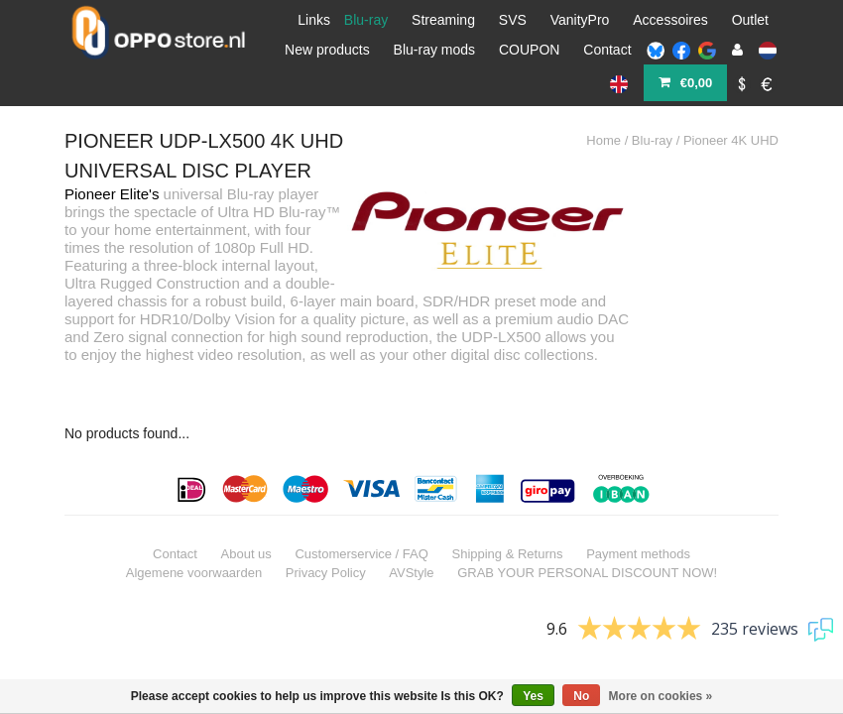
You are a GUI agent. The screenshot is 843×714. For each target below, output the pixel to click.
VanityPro (580, 20)
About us (246, 498)
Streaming (443, 20)
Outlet (750, 20)
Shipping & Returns (506, 498)
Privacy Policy (326, 517)
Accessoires (670, 20)
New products (327, 50)
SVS (513, 20)
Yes (533, 696)
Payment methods (638, 498)
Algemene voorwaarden (194, 517)
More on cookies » (661, 696)
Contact (607, 50)
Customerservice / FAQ (361, 498)
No (581, 696)
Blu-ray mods (434, 50)
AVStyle (411, 517)
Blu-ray (366, 20)
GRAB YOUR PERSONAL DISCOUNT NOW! (587, 517)
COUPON (529, 50)
